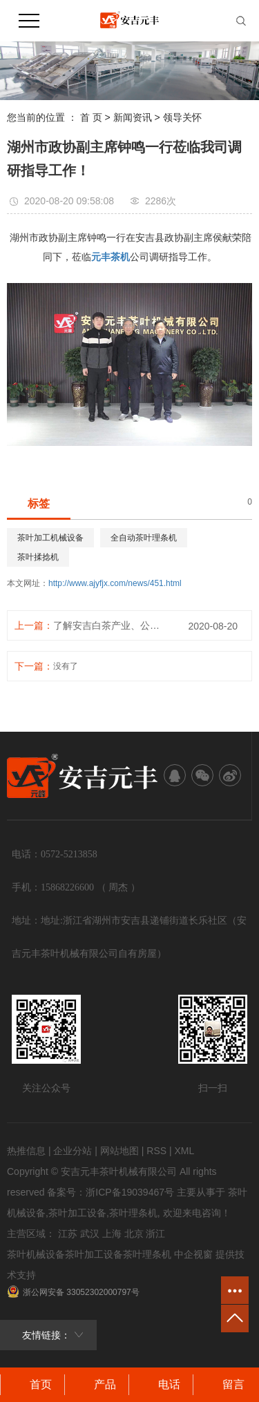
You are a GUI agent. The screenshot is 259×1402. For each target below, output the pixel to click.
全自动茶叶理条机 (144, 538)
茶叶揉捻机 (38, 557)
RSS (156, 1150)
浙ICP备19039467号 (130, 1192)
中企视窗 (193, 1254)
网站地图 (119, 1150)
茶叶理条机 (133, 1212)
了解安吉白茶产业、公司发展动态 (111, 625)
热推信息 (26, 1150)
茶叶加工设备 (77, 1212)
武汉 (89, 1233)
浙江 (155, 1233)
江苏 (67, 1233)
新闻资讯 (132, 117)
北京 (134, 1233)
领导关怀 (182, 117)
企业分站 (72, 1150)
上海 (112, 1233)
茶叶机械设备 (36, 1254)
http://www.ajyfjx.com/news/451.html (115, 583)
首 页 (91, 117)
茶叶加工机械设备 (50, 538)
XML (184, 1150)
